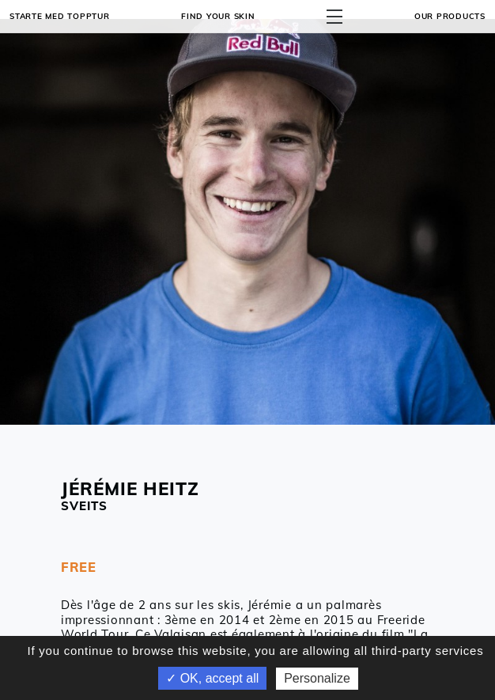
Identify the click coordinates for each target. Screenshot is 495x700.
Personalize (317, 678)
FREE (78, 566)
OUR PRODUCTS (450, 16)
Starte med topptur (59, 16)
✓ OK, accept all (212, 678)
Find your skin (218, 16)
